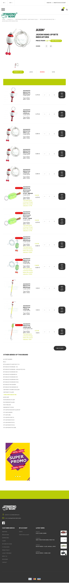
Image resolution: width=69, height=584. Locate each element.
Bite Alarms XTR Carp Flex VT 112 (12, 365)
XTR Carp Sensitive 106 (9, 426)
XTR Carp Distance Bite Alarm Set (12, 411)
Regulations (5, 536)
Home (3, 19)
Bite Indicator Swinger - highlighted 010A (15, 370)
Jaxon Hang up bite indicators (10, 21)
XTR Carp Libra (7, 416)
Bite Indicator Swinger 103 (10, 375)
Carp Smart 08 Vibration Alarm (12, 390)
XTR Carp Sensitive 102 (9, 423)
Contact (4, 563)
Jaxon (31, 72)
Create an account (24, 536)
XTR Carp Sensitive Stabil (10, 428)
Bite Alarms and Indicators (50, 19)
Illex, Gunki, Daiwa (41, 534)
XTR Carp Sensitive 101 (9, 421)
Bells (4, 363)
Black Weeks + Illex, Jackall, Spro (46, 547)
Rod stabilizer (7, 406)
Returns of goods (7, 545)
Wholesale (5, 560)
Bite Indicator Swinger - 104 (11, 368)
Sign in (21, 532)
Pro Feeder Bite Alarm (9, 403)
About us (4, 557)
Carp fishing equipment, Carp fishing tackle (28, 19)
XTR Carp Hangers (8, 413)
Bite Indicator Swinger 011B (11, 373)
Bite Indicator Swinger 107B (11, 378)
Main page (5, 532)
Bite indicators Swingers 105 (11, 388)
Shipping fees (6, 539)
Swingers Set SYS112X (9, 408)
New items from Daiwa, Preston (45, 541)
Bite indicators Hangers (10, 385)
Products (10, 19)
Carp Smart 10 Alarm (9, 393)
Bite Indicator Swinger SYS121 (11, 380)
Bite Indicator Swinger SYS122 (11, 383)
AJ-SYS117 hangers (8, 360)
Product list (18, 72)
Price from (48, 40)
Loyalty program (7, 554)
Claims (4, 542)
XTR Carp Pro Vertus (9, 418)
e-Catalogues (6, 548)
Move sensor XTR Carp (9, 401)
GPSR (53, 72)
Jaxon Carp (6, 398)
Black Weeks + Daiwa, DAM (43, 554)
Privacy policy (6, 551)
